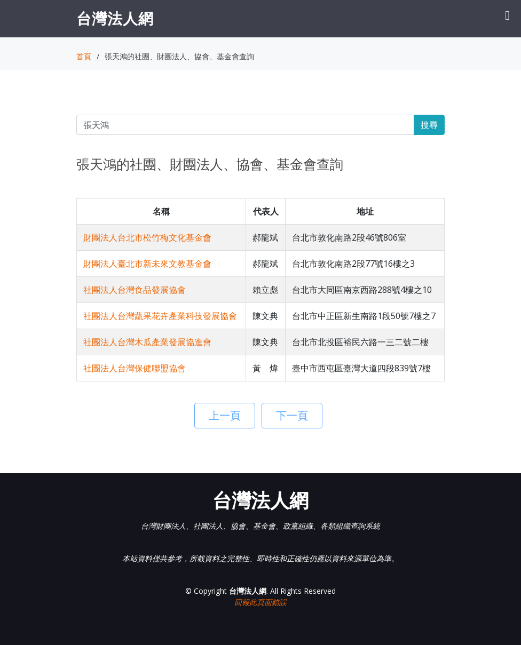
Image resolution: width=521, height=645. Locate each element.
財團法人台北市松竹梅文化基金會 (147, 237)
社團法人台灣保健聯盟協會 (134, 368)
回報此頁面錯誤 (260, 602)
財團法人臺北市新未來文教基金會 (147, 263)
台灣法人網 (115, 18)
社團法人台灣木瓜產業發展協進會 (147, 342)
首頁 (83, 56)
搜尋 (429, 125)
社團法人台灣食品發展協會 (134, 290)
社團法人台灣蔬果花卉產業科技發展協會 (160, 316)
